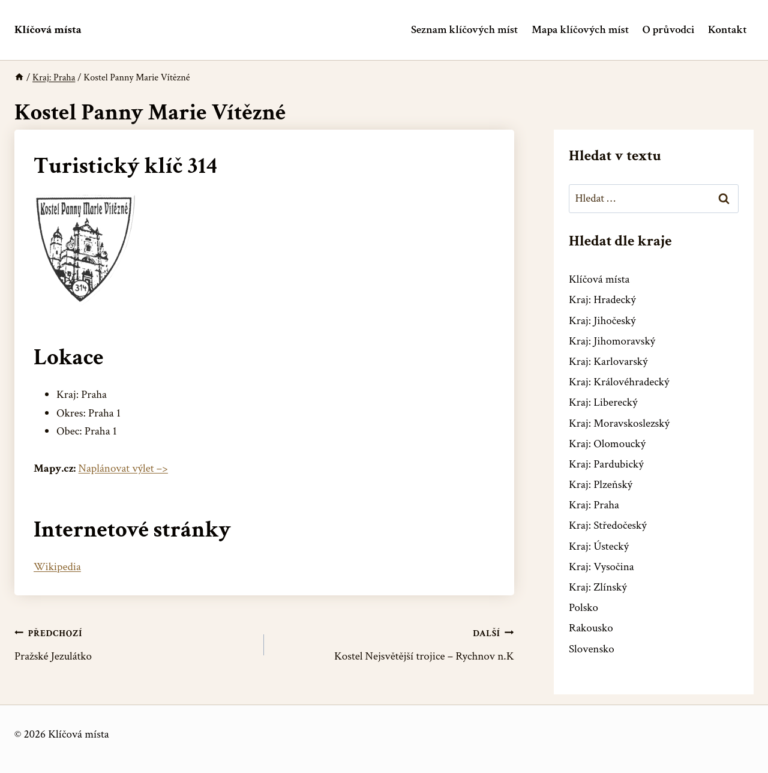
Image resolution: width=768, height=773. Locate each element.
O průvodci (668, 29)
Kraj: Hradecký (602, 299)
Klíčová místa (599, 279)
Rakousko (591, 628)
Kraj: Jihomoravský (612, 341)
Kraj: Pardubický (606, 464)
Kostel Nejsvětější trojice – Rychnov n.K (394, 644)
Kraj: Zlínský (598, 587)
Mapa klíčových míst (580, 29)
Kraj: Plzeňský (600, 484)
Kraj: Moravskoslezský (619, 423)
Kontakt (727, 29)
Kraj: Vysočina (601, 566)
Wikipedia (57, 566)
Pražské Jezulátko (133, 644)
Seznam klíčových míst (464, 29)
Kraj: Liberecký (603, 402)
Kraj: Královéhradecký (619, 382)
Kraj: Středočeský (608, 525)
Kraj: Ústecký (599, 546)
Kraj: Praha (594, 505)
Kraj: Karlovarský (608, 361)
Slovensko (591, 649)
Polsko (583, 607)
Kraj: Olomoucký (607, 443)
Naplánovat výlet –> (123, 468)
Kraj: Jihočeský (602, 320)
